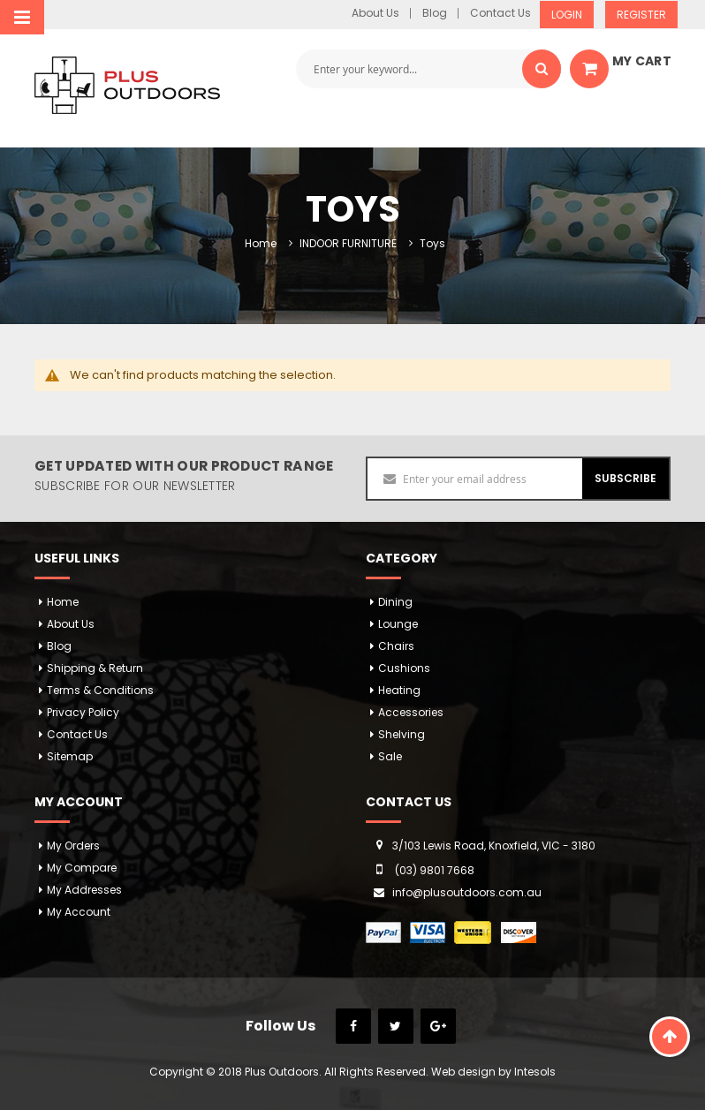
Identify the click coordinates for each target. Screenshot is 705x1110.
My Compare (82, 867)
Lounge (398, 623)
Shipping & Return (95, 668)
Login (566, 14)
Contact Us (500, 13)
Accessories (410, 712)
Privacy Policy (83, 712)
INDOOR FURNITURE (348, 243)
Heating (399, 690)
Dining (395, 601)
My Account (78, 911)
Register (641, 14)
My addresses (84, 889)
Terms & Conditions (100, 690)
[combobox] (428, 68)
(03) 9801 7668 (434, 870)
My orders (73, 845)
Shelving (401, 734)
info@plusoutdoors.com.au (467, 892)
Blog (434, 13)
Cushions (404, 668)
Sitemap (70, 756)
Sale (390, 756)
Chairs (396, 645)
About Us (375, 13)
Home (261, 243)
